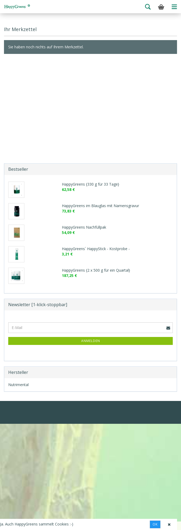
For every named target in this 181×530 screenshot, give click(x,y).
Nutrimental (18, 384)
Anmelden (90, 341)
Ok (155, 524)
